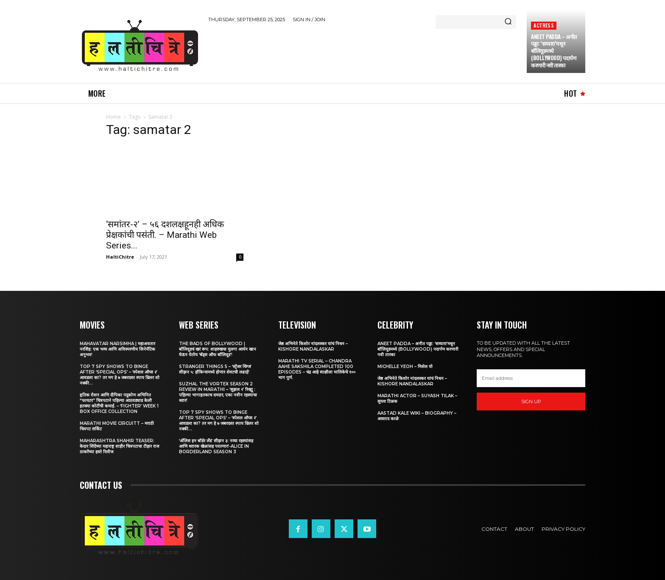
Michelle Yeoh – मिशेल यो (405, 366)
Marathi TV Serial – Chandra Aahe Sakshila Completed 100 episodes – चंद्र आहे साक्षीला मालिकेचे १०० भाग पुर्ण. (316, 369)
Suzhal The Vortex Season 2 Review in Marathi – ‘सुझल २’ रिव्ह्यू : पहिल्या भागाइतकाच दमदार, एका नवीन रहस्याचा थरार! (218, 392)
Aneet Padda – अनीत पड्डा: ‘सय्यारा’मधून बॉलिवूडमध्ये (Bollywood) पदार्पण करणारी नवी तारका (417, 349)
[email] (531, 378)
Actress (543, 25)
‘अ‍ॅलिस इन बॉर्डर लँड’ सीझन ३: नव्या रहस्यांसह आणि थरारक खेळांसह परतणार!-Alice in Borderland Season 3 (216, 446)
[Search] (508, 22)
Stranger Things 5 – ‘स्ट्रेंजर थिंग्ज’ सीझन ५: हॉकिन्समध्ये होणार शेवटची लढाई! (215, 369)
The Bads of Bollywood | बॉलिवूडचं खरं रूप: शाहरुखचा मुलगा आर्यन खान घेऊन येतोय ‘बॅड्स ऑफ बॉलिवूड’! (217, 349)
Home (113, 116)
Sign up (531, 401)
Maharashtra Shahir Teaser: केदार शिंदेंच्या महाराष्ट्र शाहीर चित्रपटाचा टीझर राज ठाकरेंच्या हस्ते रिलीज (119, 446)
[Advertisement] (362, 51)
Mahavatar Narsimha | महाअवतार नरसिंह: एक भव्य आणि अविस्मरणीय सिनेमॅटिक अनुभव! (117, 349)
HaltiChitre (120, 257)
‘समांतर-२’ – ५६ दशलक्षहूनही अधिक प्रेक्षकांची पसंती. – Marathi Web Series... (165, 235)
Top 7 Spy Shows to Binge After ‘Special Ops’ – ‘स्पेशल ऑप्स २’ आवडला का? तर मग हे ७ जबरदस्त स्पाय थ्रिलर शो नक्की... (119, 375)
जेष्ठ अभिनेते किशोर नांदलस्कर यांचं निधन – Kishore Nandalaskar (313, 346)
